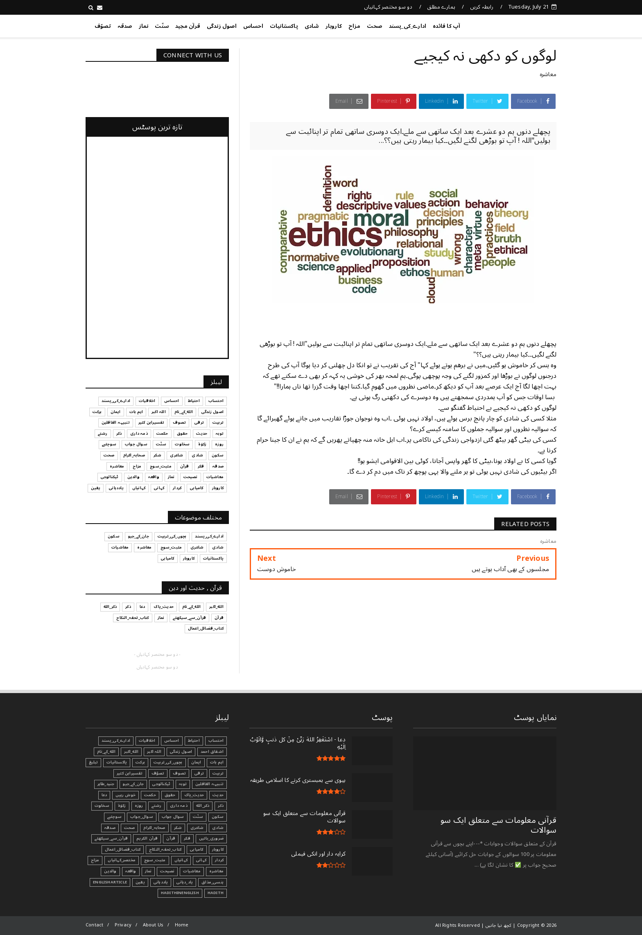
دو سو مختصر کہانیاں (388, 7)
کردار (219, 860)
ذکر (221, 806)
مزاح (354, 26)
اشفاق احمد (212, 752)
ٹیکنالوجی (161, 784)
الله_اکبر (131, 752)
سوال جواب (173, 817)
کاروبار (334, 26)
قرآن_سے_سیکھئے (111, 838)
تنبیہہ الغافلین (209, 784)
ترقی (199, 773)
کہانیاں (181, 860)
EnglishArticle (110, 882)
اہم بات (217, 762)
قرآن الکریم (147, 838)
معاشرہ (548, 74)
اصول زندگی (222, 26)
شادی (312, 26)
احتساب (216, 740)
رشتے (156, 806)
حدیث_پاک (194, 795)
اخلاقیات (147, 740)
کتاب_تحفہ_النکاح (165, 849)
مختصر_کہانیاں (122, 860)
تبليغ (93, 762)
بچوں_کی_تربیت (168, 762)
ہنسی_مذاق (212, 882)
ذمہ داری (179, 806)
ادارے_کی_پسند (408, 26)
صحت (374, 26)
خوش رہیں (125, 795)
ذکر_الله (203, 806)
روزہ (139, 806)
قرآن (170, 838)
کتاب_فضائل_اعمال (122, 849)
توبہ (183, 784)
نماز (144, 26)
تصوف (179, 773)
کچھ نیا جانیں (523, 24)
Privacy (123, 925)
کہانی (201, 860)
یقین (140, 882)
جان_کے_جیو (133, 784)
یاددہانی (161, 882)
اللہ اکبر (154, 752)
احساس (253, 26)
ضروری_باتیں (211, 838)
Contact (94, 925)
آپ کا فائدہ (446, 26)
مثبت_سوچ (155, 860)
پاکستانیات (284, 26)
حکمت (150, 795)
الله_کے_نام (106, 752)
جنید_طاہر (106, 784)
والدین (110, 871)
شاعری (196, 828)
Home (182, 925)
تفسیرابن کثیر (130, 773)
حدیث (218, 795)
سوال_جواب (141, 817)
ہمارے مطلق (441, 7)
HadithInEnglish (180, 893)
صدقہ (125, 26)
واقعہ (130, 871)
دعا (104, 795)
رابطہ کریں (482, 7)
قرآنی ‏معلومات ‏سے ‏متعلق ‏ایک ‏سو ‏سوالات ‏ (498, 825)
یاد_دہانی (184, 882)
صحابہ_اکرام (154, 828)
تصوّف (103, 26)
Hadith (216, 893)
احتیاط (194, 740)
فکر (187, 838)
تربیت (218, 773)
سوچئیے (114, 817)
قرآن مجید (187, 26)
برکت (140, 762)
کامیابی (196, 849)
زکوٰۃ (122, 806)
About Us (153, 925)
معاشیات (191, 871)
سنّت (162, 26)
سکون (218, 817)
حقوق (170, 795)
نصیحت (167, 871)
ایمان (196, 762)
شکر (178, 828)
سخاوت (102, 806)
